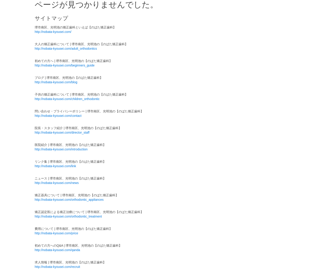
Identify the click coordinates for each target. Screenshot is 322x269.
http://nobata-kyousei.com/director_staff (62, 132)
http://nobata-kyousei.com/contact (58, 115)
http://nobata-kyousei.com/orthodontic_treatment (68, 216)
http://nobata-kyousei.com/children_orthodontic (67, 99)
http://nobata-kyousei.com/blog (56, 82)
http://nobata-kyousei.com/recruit (57, 267)
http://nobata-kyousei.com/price (56, 233)
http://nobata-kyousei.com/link (55, 166)
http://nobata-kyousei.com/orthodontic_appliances (69, 199)
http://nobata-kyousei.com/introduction (61, 149)
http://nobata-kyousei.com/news (57, 183)
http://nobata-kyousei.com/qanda (57, 250)
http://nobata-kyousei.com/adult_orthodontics (66, 48)
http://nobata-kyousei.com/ (53, 32)
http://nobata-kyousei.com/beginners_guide (65, 65)
